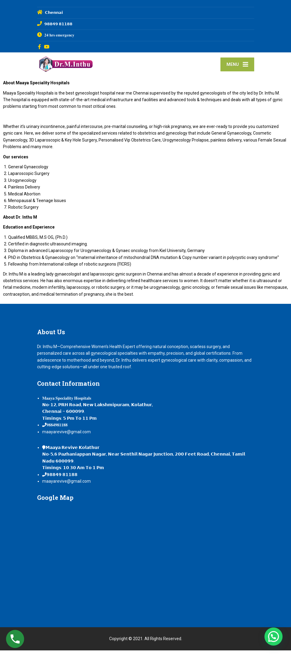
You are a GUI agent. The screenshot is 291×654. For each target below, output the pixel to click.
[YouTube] (47, 46)
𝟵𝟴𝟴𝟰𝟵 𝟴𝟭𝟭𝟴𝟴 (61, 478)
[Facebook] (39, 46)
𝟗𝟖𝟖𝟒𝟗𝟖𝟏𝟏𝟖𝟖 (57, 428)
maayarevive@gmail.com (66, 435)
